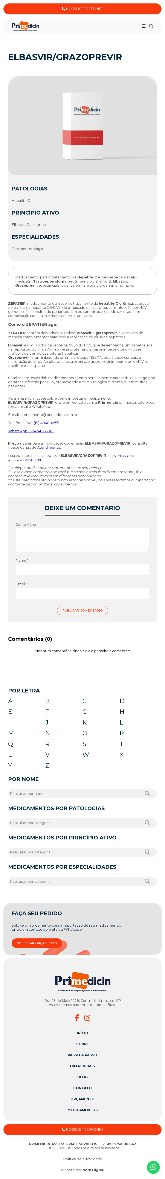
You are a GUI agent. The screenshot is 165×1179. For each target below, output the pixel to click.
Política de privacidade (82, 1159)
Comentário (26, 524)
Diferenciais (82, 1066)
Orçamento (82, 1099)
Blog (82, 1077)
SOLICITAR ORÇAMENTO (37, 943)
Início (82, 1033)
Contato (82, 1088)
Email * (22, 584)
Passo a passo (82, 1055)
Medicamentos (82, 1110)
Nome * (22, 560)
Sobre (82, 1044)
